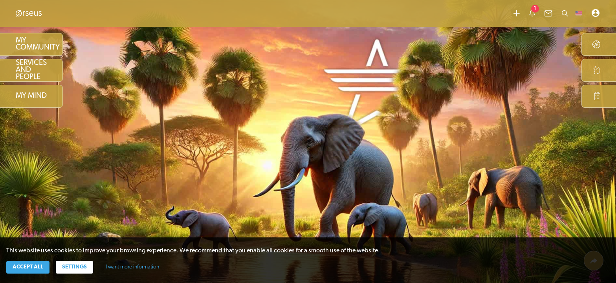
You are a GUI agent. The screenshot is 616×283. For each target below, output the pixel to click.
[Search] (565, 13)
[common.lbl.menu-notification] (532, 13)
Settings (74, 267)
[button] (578, 13)
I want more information (132, 267)
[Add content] (516, 13)
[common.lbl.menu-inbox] (548, 13)
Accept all (28, 267)
